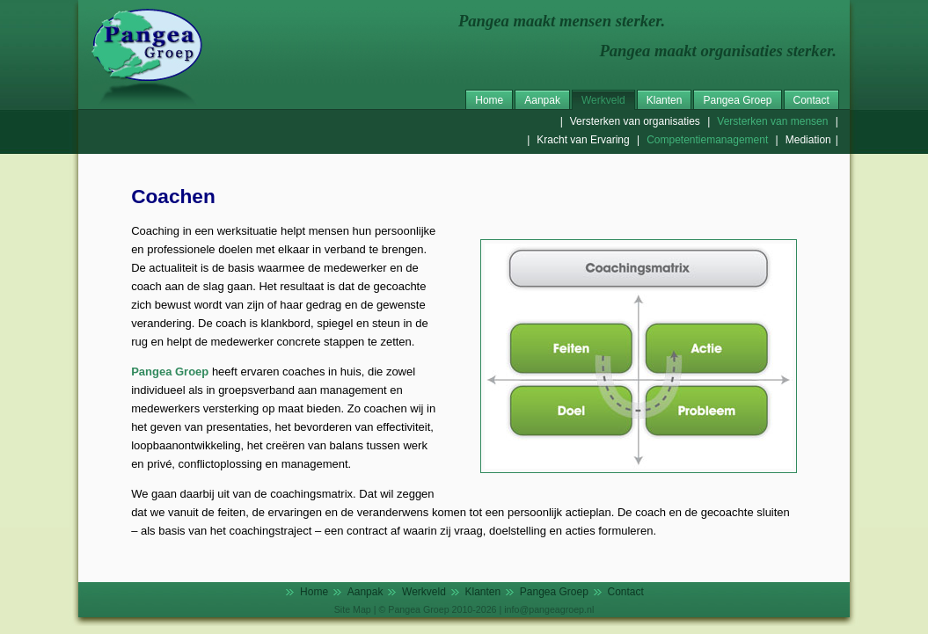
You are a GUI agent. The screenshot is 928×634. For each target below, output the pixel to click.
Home (489, 100)
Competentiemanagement (707, 140)
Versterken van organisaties (635, 121)
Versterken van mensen (772, 121)
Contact (811, 100)
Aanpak (542, 100)
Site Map (352, 609)
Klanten (665, 100)
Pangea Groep (737, 100)
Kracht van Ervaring (583, 140)
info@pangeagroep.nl (549, 609)
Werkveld (603, 100)
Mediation (808, 140)
